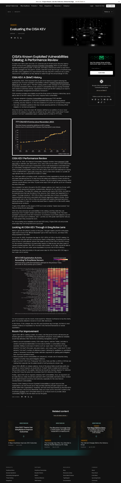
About (93, 470)
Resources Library (67, 472)
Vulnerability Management (12, 475)
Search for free (99, 6)
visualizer (22, 391)
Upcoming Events (96, 478)
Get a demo (110, 6)
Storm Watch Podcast (68, 475)
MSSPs (36, 475)
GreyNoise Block (10, 470)
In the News (95, 475)
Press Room (95, 472)
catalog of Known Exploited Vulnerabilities (39, 66)
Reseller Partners (39, 472)
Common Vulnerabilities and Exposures (39, 98)
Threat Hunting (9, 478)
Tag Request (66, 478)
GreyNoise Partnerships (40, 470)
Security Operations (11, 472)
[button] (34, 5)
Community (94, 480)
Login (91, 6)
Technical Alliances (39, 478)
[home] (12, 6)
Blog (9, 11)
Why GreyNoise (25, 6)
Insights (17, 11)
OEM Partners (38, 480)
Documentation (67, 480)
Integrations (9, 480)
